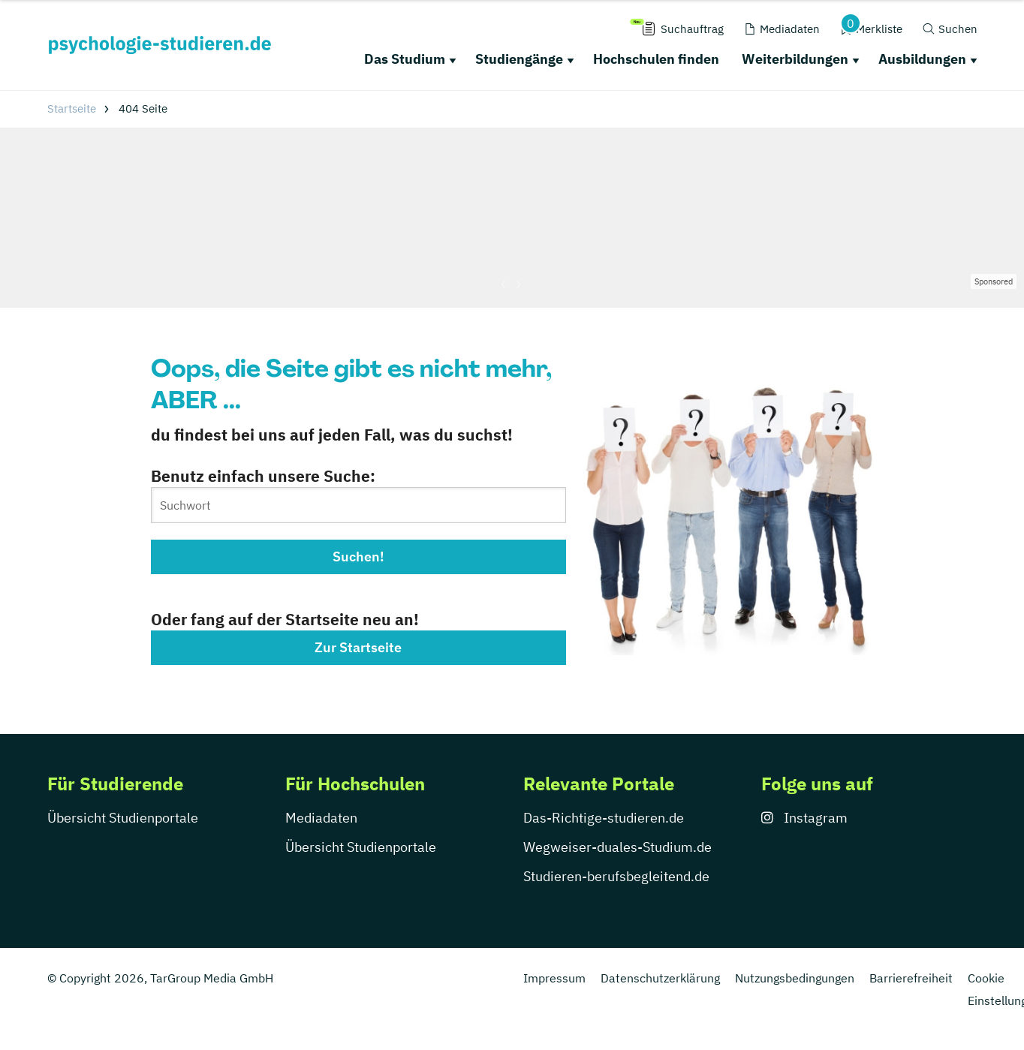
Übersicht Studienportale (122, 817)
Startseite (71, 108)
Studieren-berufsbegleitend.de (616, 876)
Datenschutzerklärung (660, 977)
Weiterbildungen (795, 59)
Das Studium (404, 59)
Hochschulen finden (656, 59)
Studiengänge (519, 59)
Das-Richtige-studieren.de (603, 817)
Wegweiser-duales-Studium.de (617, 847)
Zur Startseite (358, 647)
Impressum (554, 977)
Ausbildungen (922, 59)
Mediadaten (321, 817)
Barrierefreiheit (911, 977)
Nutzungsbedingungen (794, 977)
